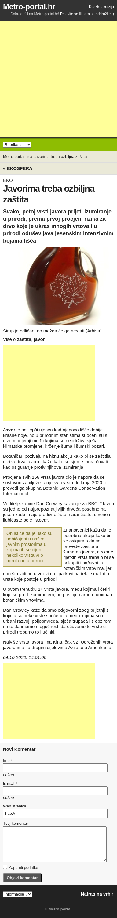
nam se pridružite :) (98, 14)
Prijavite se (69, 14)
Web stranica (14, 806)
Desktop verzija (101, 7)
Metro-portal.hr (29, 6)
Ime (7, 760)
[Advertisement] (58, 79)
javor (39, 339)
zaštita (24, 339)
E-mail (10, 783)
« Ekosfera (17, 168)
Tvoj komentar (15, 823)
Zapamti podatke (20, 867)
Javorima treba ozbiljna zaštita (60, 156)
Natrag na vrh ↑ (97, 893)
